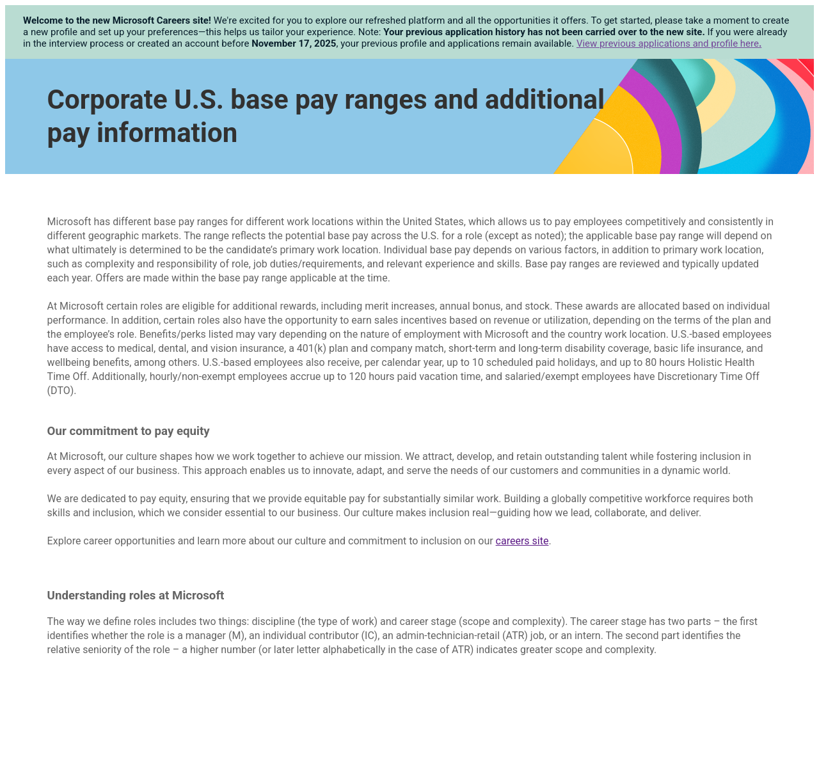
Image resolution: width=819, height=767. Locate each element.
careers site (522, 541)
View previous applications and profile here (668, 43)
